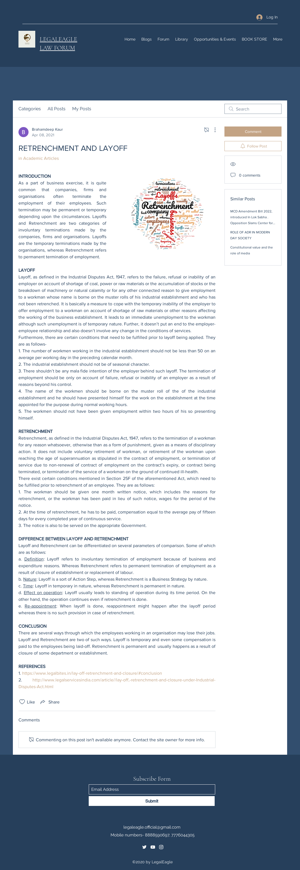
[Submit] (152, 801)
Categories (29, 108)
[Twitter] (144, 847)
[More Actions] (212, 129)
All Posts (56, 108)
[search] (253, 109)
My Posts (81, 108)
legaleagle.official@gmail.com (152, 827)
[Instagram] (161, 847)
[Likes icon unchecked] (22, 701)
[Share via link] (49, 701)
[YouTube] (153, 847)
